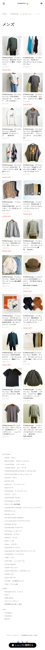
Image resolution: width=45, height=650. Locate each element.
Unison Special (10, 564)
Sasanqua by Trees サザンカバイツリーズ (20, 551)
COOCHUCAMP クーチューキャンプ (18, 474)
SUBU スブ (9, 557)
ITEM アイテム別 (11, 584)
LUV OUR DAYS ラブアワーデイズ (17, 521)
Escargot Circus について (14, 592)
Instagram (8, 613)
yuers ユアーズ (10, 577)
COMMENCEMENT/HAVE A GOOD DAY (20, 471)
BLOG (7, 595)
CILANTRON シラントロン (15, 464)
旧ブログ (7, 619)
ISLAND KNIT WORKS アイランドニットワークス (23, 507)
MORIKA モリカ (11, 524)
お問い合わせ (9, 598)
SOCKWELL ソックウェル (14, 554)
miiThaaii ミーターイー (13, 531)
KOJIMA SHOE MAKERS (14, 518)
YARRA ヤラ (9, 574)
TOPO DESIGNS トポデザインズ (17, 571)
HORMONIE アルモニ (13, 498)
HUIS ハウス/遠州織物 (12, 504)
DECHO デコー (11, 478)
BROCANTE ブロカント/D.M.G (17, 461)
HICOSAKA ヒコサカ (12, 501)
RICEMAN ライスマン (13, 547)
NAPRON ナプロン (12, 534)
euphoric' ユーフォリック (15, 484)
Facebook (8, 616)
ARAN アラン (10, 458)
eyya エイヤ (9, 487)
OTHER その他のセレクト (14, 581)
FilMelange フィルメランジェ (21, 14)
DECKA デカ (9, 481)
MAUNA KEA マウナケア (14, 527)
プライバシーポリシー (12, 601)
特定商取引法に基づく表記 (13, 604)
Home (4, 14)
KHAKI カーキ (10, 514)
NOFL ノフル (9, 541)
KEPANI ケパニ (10, 511)
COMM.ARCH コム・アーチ (15, 468)
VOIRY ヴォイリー (11, 567)
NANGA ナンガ (11, 537)
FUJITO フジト (11, 494)
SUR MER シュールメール (15, 561)
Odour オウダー (11, 544)
